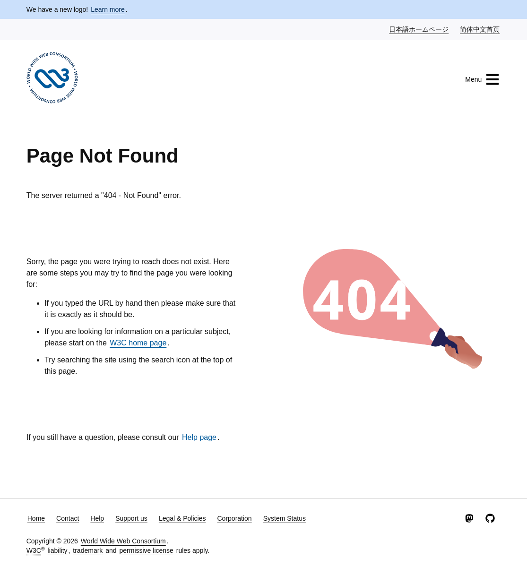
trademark (88, 550)
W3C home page (138, 343)
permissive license (146, 550)
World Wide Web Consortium (123, 541)
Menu (482, 79)
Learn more (108, 9)
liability (58, 550)
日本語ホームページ (419, 29)
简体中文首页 (480, 29)
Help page (199, 437)
